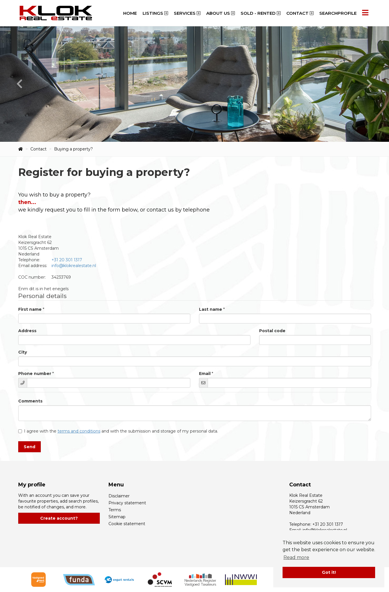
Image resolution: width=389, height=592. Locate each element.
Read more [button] (296, 557)
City (22, 352)
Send (29, 446)
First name (30, 309)
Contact (300, 13)
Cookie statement (126, 523)
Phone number (34, 373)
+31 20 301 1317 (66, 259)
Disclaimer (119, 496)
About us (220, 13)
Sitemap (117, 516)
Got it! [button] (329, 572)
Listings (155, 13)
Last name (210, 309)
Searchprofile (338, 13)
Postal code (272, 330)
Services (187, 13)
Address (27, 330)
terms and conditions (79, 431)
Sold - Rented (261, 13)
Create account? (59, 518)
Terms (114, 509)
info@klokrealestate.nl (73, 265)
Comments (30, 401)
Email (205, 373)
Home (130, 13)
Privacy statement (127, 502)
